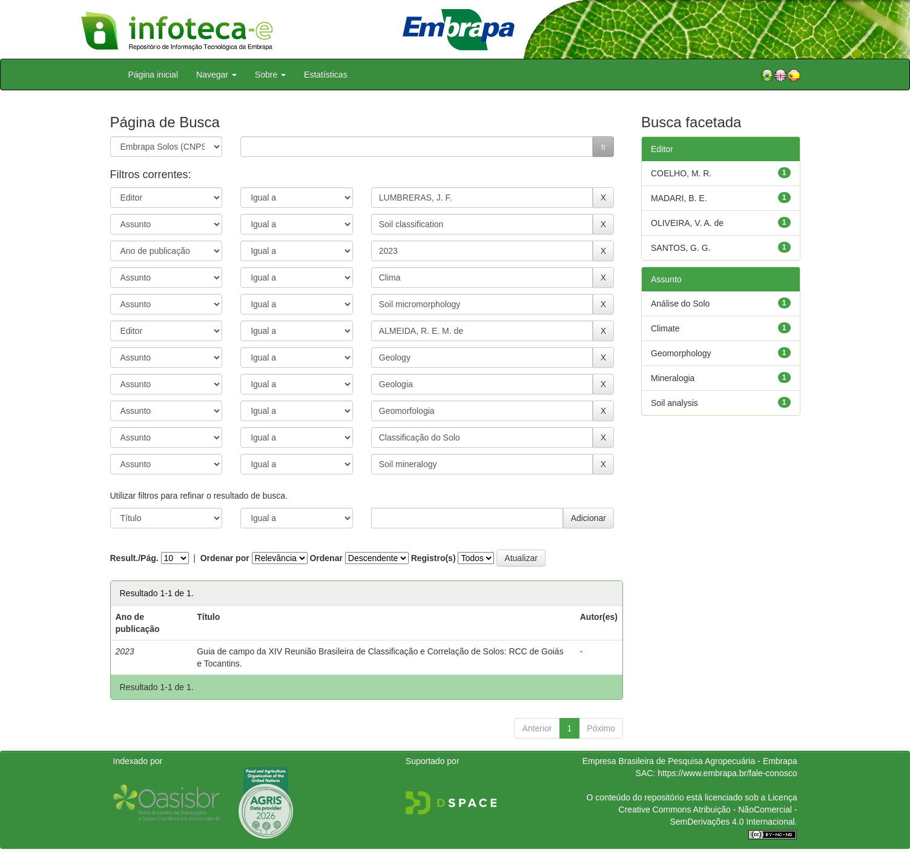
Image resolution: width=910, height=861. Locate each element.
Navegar (216, 74)
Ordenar (325, 558)
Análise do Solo (680, 303)
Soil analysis (674, 403)
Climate (665, 328)
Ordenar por (224, 558)
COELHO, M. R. (681, 173)
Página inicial (153, 74)
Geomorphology (681, 353)
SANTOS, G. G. (681, 248)
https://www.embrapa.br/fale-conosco (727, 773)
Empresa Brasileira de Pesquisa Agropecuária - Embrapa (689, 761)
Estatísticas (326, 74)
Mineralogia (672, 378)
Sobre (270, 74)
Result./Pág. (134, 558)
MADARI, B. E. (679, 198)
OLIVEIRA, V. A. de (687, 223)
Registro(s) (433, 558)
